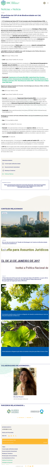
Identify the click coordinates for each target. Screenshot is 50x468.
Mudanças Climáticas (7, 453)
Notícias (5, 9)
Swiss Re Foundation (41, 184)
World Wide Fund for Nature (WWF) (25, 187)
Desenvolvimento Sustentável (9, 451)
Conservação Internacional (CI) (40, 79)
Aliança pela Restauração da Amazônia (12, 184)
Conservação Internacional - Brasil (28, 184)
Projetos (5, 286)
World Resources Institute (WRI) (26, 80)
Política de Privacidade (7, 432)
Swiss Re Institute (11, 186)
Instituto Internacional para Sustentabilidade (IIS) (20, 79)
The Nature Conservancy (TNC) (9, 80)
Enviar (45, 442)
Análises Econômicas (7, 460)
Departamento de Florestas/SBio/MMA (18, 77)
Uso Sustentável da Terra (8, 458)
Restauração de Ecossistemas (9, 455)
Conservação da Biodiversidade (10, 449)
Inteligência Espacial (7, 462)
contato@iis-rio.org (7, 429)
